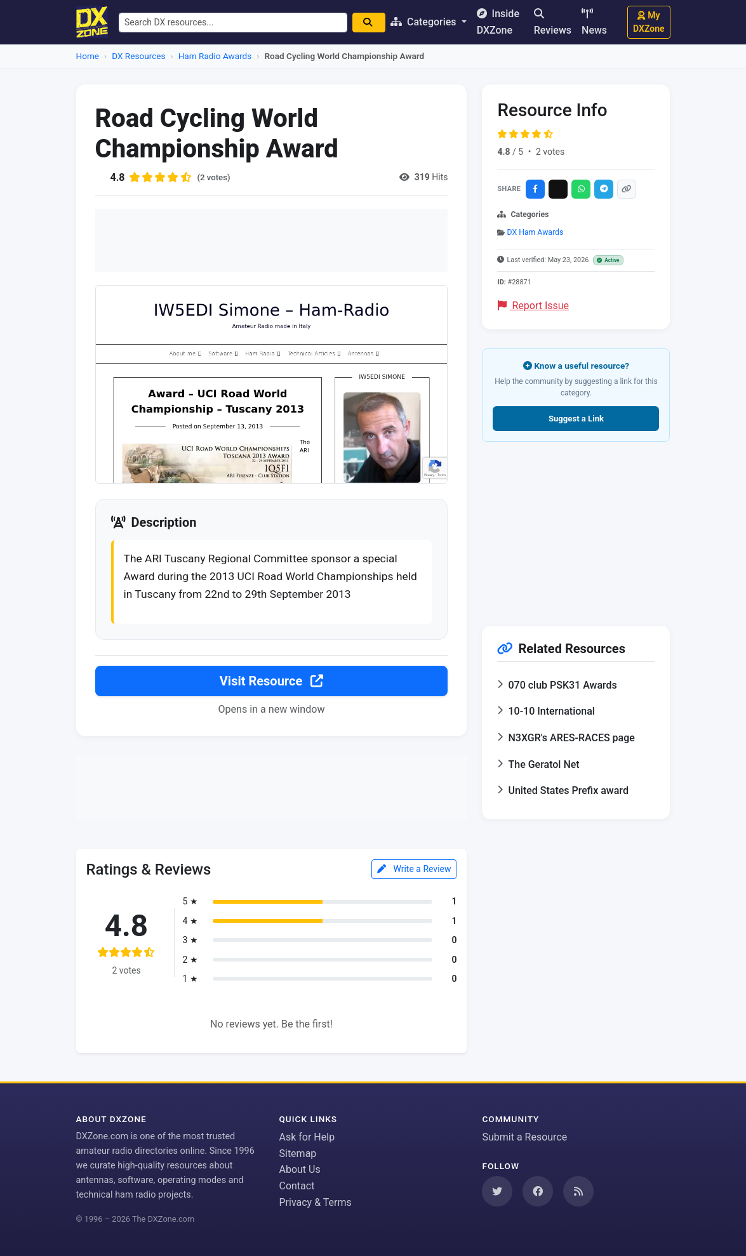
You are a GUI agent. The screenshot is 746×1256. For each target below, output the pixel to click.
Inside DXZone (502, 22)
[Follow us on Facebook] (538, 1191)
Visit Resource (271, 683)
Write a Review (414, 872)
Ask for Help (307, 1137)
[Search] (373, 22)
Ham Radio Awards (215, 56)
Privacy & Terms (315, 1202)
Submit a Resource (524, 1137)
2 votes (550, 152)
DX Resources (138, 56)
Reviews (552, 22)
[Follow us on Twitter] (497, 1191)
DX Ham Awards (535, 232)
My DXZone (648, 22)
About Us (299, 1169)
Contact (296, 1186)
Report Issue (533, 306)
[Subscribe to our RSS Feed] (578, 1191)
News (594, 22)
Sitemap (297, 1153)
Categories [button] (429, 22)
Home (88, 56)
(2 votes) (214, 177)
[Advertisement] (271, 240)
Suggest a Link (576, 418)
